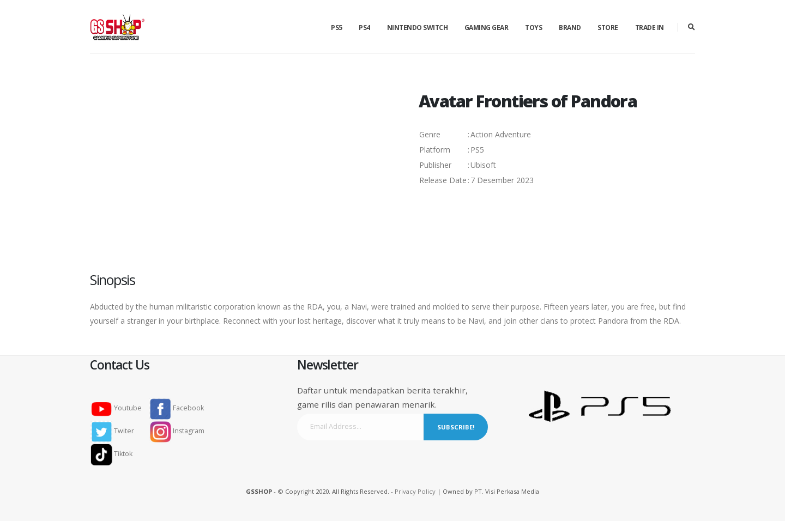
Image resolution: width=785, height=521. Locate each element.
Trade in (649, 27)
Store (607, 27)
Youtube (119, 408)
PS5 (336, 27)
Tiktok (114, 453)
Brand (570, 27)
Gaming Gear (486, 27)
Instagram (177, 430)
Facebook (176, 408)
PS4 (364, 27)
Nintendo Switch (417, 27)
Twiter (115, 430)
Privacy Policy (415, 491)
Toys (533, 27)
